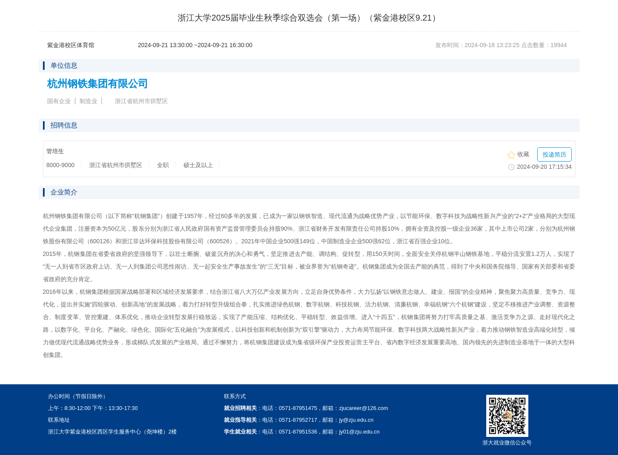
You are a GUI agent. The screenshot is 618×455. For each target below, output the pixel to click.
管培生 (55, 151)
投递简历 (554, 154)
